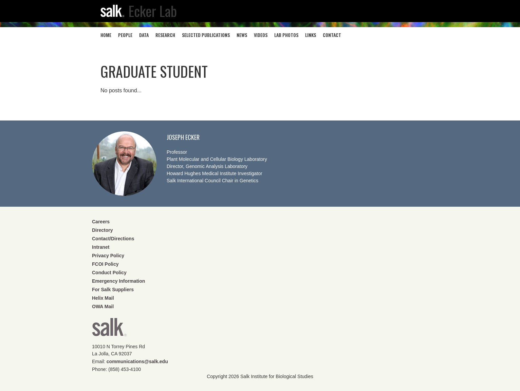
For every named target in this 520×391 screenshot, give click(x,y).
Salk (109, 329)
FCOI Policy (105, 264)
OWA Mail (103, 306)
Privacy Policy (108, 255)
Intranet (100, 247)
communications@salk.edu (137, 361)
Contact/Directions (113, 238)
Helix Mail (103, 298)
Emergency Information (118, 281)
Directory (102, 230)
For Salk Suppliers (113, 289)
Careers (101, 221)
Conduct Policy (109, 272)
